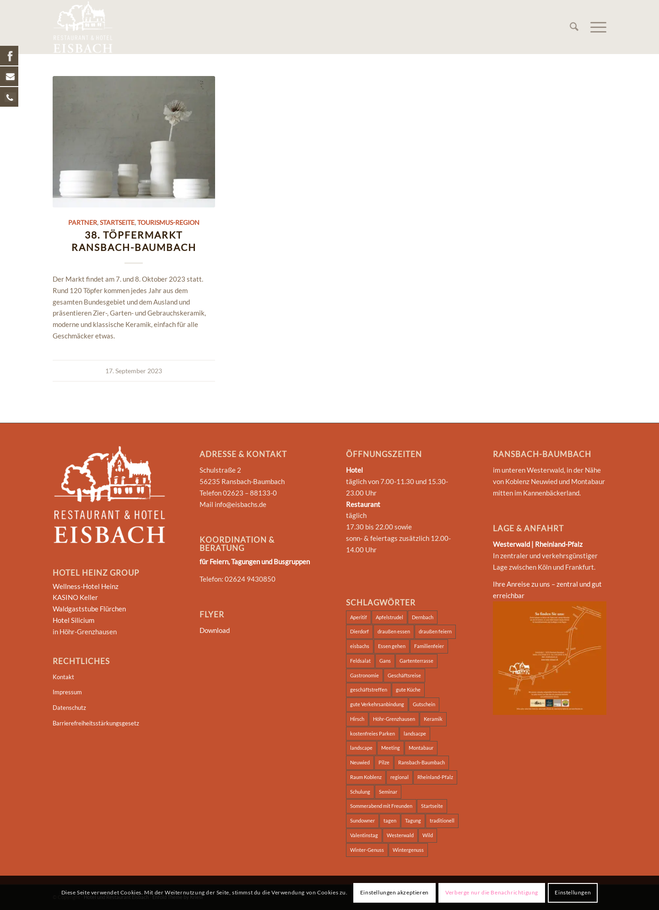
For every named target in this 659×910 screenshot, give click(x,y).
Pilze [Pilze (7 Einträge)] (383, 762)
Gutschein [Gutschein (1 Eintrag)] (424, 704)
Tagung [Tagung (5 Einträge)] (413, 820)
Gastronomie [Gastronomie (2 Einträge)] (364, 675)
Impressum (67, 692)
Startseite (117, 222)
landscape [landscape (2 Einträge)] (361, 748)
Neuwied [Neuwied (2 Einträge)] (360, 762)
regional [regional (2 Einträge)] (399, 777)
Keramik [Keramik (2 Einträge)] (433, 719)
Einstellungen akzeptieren (394, 892)
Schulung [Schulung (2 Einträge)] (360, 792)
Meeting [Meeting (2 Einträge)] (390, 748)
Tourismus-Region (168, 222)
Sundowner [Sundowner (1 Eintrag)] (362, 820)
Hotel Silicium (73, 620)
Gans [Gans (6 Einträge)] (385, 661)
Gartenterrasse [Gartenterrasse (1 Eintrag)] (416, 661)
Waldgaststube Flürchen (89, 609)
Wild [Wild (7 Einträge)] (427, 835)
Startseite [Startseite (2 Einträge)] (432, 806)
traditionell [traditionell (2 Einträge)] (442, 820)
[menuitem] (574, 27)
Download (215, 630)
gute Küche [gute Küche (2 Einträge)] (408, 689)
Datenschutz (69, 707)
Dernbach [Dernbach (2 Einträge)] (422, 617)
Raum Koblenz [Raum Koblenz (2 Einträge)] (366, 777)
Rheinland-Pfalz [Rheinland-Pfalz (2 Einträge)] (435, 777)
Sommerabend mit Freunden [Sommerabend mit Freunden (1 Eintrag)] (381, 806)
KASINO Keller (75, 597)
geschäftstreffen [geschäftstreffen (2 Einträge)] (368, 689)
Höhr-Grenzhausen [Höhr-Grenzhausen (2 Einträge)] (394, 719)
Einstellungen (573, 892)
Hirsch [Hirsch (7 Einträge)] (357, 719)
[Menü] (595, 27)
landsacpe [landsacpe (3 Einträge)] (415, 733)
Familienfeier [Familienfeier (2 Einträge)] (429, 646)
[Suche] (574, 27)
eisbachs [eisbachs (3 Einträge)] (359, 646)
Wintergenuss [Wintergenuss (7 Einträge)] (408, 850)
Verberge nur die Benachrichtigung (491, 892)
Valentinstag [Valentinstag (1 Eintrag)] (364, 835)
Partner (82, 222)
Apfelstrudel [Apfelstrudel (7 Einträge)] (389, 617)
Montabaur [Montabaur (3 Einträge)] (421, 748)
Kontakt (63, 677)
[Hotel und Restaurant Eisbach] (83, 27)
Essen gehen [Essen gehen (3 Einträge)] (391, 646)
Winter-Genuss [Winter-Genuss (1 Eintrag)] (367, 850)
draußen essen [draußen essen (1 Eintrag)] (394, 631)
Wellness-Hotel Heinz (86, 586)
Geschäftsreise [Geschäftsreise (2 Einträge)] (404, 675)
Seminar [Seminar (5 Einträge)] (388, 792)
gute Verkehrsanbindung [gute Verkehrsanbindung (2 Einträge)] (377, 704)
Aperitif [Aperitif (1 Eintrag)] (358, 617)
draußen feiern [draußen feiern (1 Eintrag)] (435, 631)
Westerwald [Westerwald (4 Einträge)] (400, 835)
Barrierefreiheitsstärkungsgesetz (96, 723)
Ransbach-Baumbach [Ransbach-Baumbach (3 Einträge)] (421, 762)
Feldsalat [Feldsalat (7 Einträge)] (360, 661)
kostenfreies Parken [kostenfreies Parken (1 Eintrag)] (372, 733)
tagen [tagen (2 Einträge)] (390, 820)
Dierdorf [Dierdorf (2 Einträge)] (359, 631)
